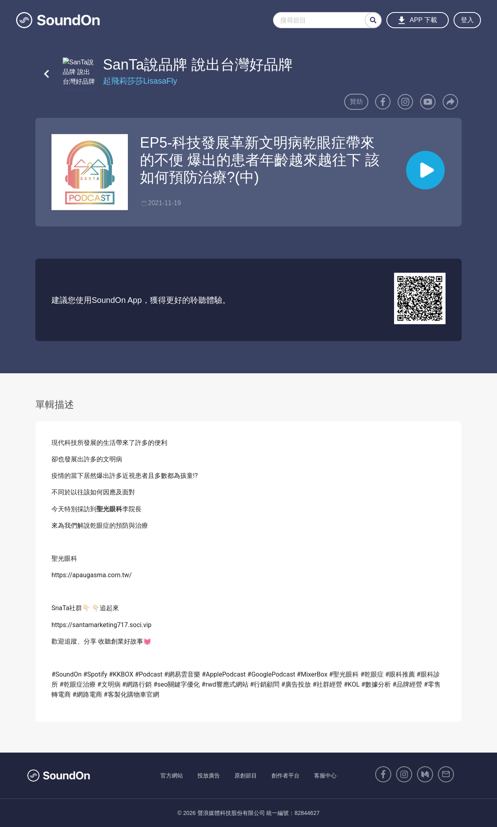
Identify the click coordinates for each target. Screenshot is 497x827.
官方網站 (171, 775)
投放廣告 (208, 775)
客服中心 (325, 775)
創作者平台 (285, 775)
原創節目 (245, 775)
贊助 (356, 101)
